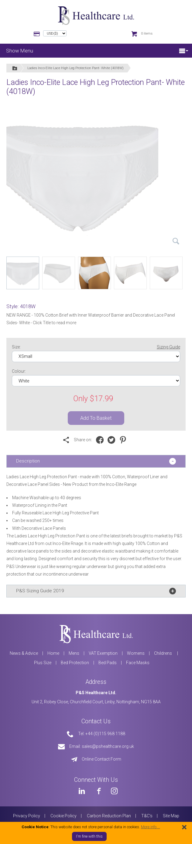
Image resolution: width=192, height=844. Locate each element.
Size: (96, 347)
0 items (147, 33)
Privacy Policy (26, 815)
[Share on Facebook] (101, 440)
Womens (136, 653)
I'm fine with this (89, 836)
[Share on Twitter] (113, 440)
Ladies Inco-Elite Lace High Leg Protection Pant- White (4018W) (75, 68)
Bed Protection (75, 662)
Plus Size (42, 662)
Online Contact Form (101, 759)
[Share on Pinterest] (124, 440)
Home (53, 653)
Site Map (171, 815)
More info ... (150, 827)
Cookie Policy (63, 815)
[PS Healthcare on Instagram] (114, 790)
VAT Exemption (103, 653)
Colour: (19, 371)
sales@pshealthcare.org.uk (108, 746)
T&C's (147, 815)
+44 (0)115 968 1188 (105, 733)
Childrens (163, 653)
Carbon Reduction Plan (109, 815)
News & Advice (24, 653)
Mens (74, 653)
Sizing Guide (168, 347)
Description (28, 461)
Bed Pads (107, 662)
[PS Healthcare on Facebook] (98, 790)
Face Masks (137, 662)
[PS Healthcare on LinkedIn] (81, 790)
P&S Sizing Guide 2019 (40, 590)
